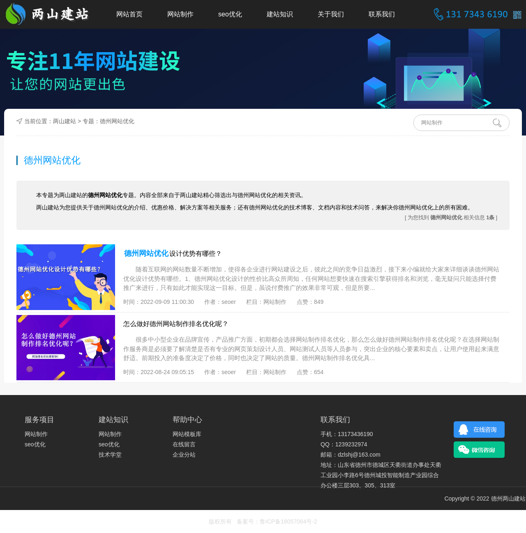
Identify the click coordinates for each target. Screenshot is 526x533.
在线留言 (184, 444)
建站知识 (280, 14)
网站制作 (180, 14)
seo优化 (230, 14)
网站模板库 (187, 434)
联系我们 (382, 14)
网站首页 (129, 14)
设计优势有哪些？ (172, 253)
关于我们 (331, 14)
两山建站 (64, 121)
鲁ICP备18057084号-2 (288, 521)
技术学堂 (110, 454)
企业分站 (184, 454)
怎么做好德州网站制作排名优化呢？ (175, 323)
